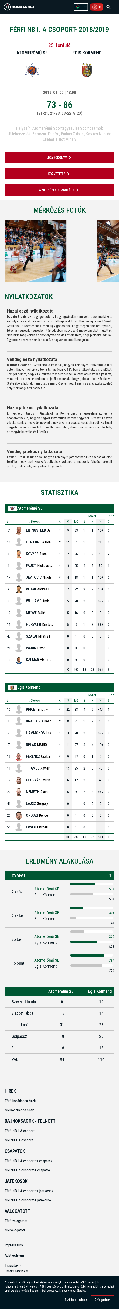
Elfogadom (103, 1300)
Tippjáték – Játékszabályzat (16, 1268)
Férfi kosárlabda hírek (20, 1101)
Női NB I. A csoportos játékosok (28, 1200)
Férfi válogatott (16, 1221)
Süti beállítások (75, 1300)
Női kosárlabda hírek (19, 1110)
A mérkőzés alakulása (59, 190)
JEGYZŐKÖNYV (59, 157)
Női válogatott (15, 1230)
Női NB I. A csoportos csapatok (28, 1170)
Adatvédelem (14, 1255)
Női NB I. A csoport (19, 1140)
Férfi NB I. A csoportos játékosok (29, 1191)
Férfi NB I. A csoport (20, 1131)
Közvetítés (59, 174)
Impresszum (14, 1245)
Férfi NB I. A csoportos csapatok (29, 1161)
